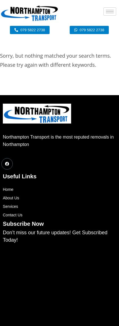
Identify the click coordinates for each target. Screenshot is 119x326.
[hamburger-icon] (109, 11)
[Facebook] (7, 164)
